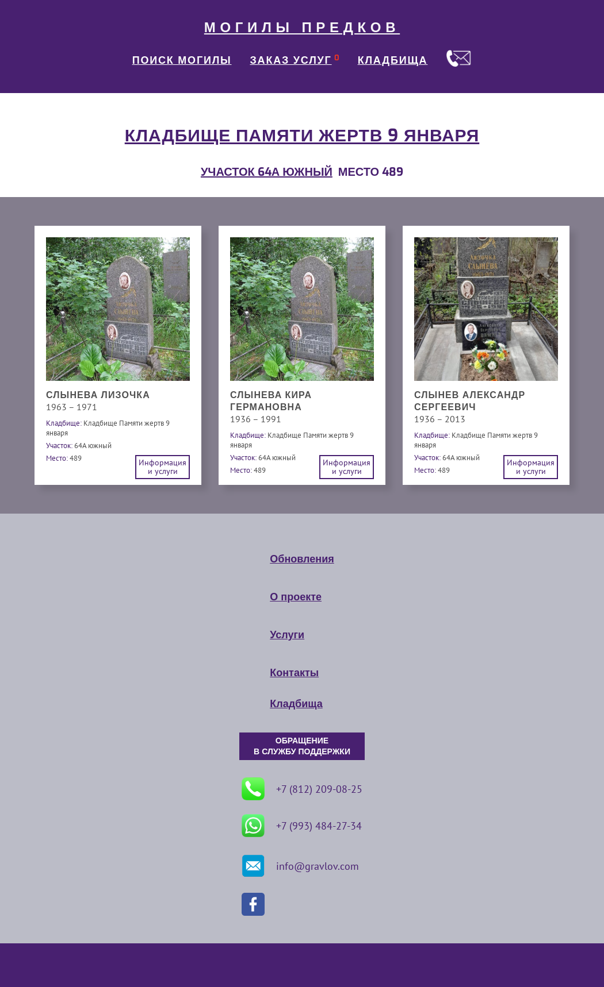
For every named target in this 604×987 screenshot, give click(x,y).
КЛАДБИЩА (393, 60)
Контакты (294, 673)
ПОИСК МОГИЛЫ (182, 60)
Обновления (302, 559)
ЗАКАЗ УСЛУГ (291, 60)
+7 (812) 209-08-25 (302, 788)
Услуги (287, 635)
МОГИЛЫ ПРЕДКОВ (302, 27)
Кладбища (296, 704)
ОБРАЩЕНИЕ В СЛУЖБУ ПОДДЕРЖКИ (302, 746)
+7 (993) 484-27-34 (302, 825)
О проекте (296, 597)
